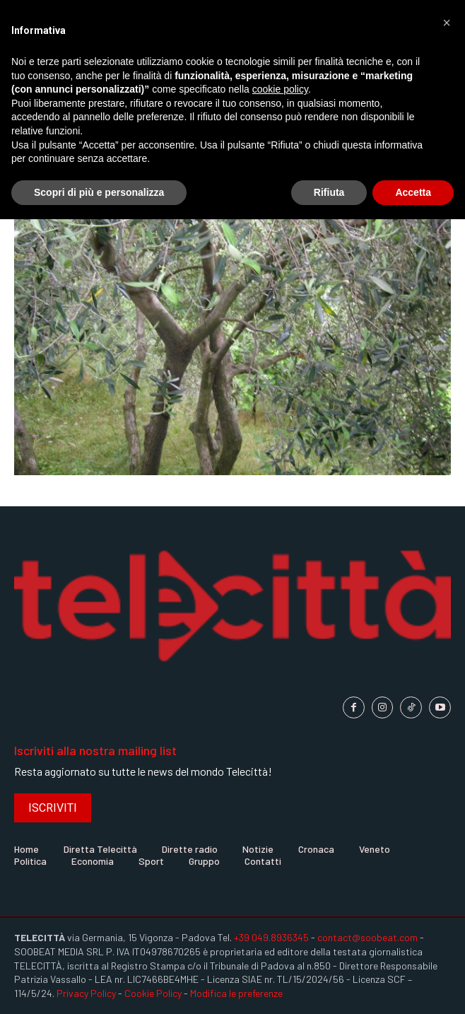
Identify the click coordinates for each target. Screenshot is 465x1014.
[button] (446, 22)
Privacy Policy (86, 993)
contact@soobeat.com (367, 937)
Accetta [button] (413, 192)
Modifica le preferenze (236, 993)
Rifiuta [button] (329, 192)
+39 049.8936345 (271, 937)
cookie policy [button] (280, 89)
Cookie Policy (153, 993)
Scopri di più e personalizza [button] (99, 192)
